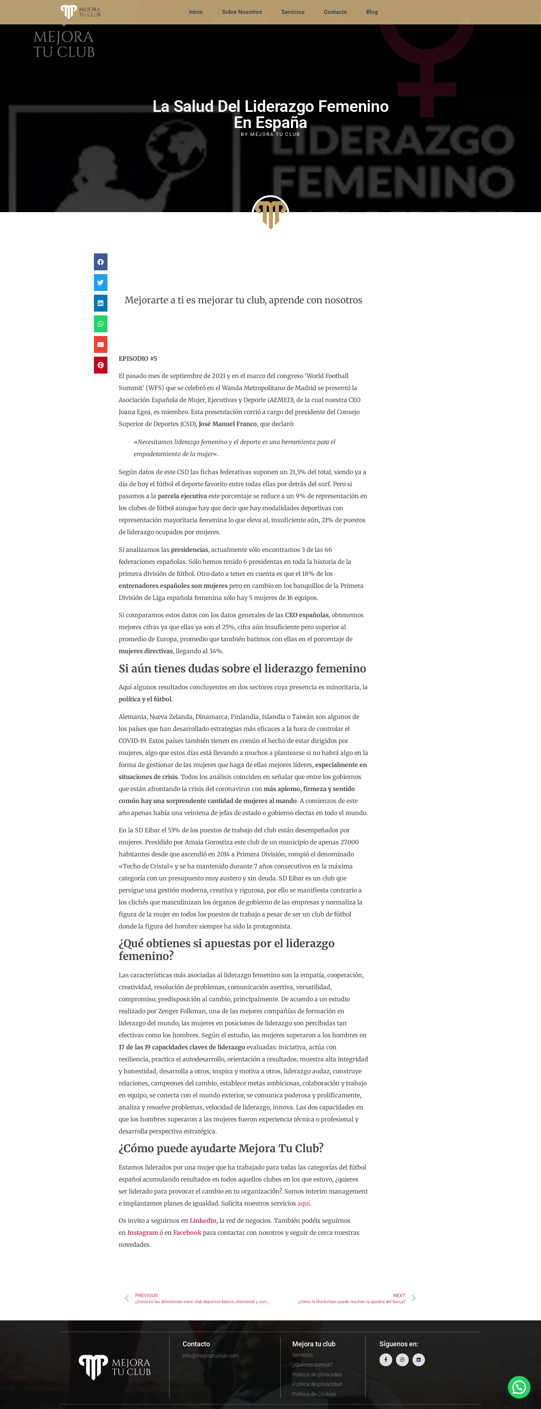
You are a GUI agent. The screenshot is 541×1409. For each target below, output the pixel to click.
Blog (372, 12)
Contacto (335, 12)
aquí (304, 1203)
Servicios (293, 12)
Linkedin (203, 1220)
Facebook (187, 1232)
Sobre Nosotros (242, 12)
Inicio (196, 12)
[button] (100, 261)
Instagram (142, 1232)
